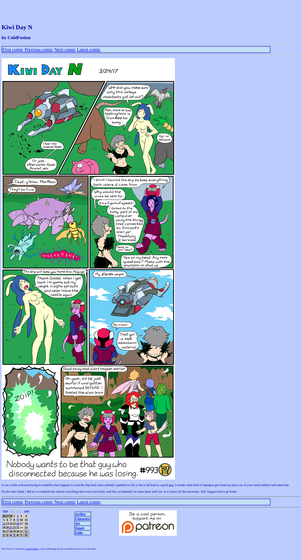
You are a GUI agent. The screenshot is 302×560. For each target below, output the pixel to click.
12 (3, 523)
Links (79, 532)
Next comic (65, 49)
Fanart (79, 528)
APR (26, 511)
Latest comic (89, 49)
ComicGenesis (32, 548)
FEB (5, 511)
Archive (80, 514)
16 (17, 523)
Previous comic (39, 49)
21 (10, 527)
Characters (82, 518)
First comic (13, 49)
